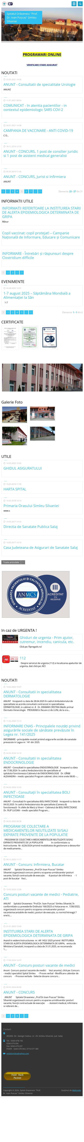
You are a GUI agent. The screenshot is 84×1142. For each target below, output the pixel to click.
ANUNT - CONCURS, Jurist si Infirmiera (35, 176)
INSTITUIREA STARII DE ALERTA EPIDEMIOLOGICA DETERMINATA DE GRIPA (38, 933)
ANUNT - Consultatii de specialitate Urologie (40, 84)
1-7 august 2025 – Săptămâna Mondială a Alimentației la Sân (37, 295)
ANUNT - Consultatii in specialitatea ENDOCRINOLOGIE (32, 760)
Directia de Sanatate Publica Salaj (31, 526)
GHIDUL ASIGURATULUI (23, 468)
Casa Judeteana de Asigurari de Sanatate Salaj (41, 547)
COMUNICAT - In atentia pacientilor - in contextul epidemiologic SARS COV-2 (35, 107)
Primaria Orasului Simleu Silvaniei (31, 505)
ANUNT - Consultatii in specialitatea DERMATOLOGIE (32, 693)
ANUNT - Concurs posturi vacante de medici (39, 965)
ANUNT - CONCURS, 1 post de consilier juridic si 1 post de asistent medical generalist (41, 153)
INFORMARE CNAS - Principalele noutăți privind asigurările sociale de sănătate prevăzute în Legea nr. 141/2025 (42, 730)
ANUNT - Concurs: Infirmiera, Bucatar (34, 864)
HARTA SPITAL (15, 489)
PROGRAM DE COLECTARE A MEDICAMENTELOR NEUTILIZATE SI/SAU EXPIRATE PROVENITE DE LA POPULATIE (36, 830)
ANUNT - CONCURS (19, 992)
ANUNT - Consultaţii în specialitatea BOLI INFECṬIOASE (37, 794)
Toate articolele (11, 562)
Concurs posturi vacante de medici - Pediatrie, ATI (41, 896)
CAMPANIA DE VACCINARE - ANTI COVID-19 (38, 130)
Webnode (76, 1090)
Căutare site (80, 3)
